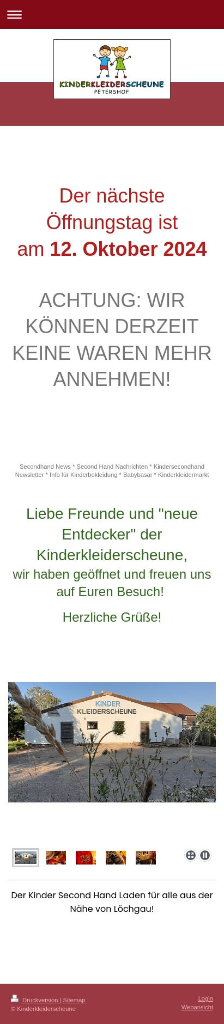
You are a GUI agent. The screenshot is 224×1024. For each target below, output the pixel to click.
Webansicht (197, 1007)
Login (205, 998)
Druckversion (35, 1000)
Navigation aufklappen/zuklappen (112, 14)
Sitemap (74, 1000)
